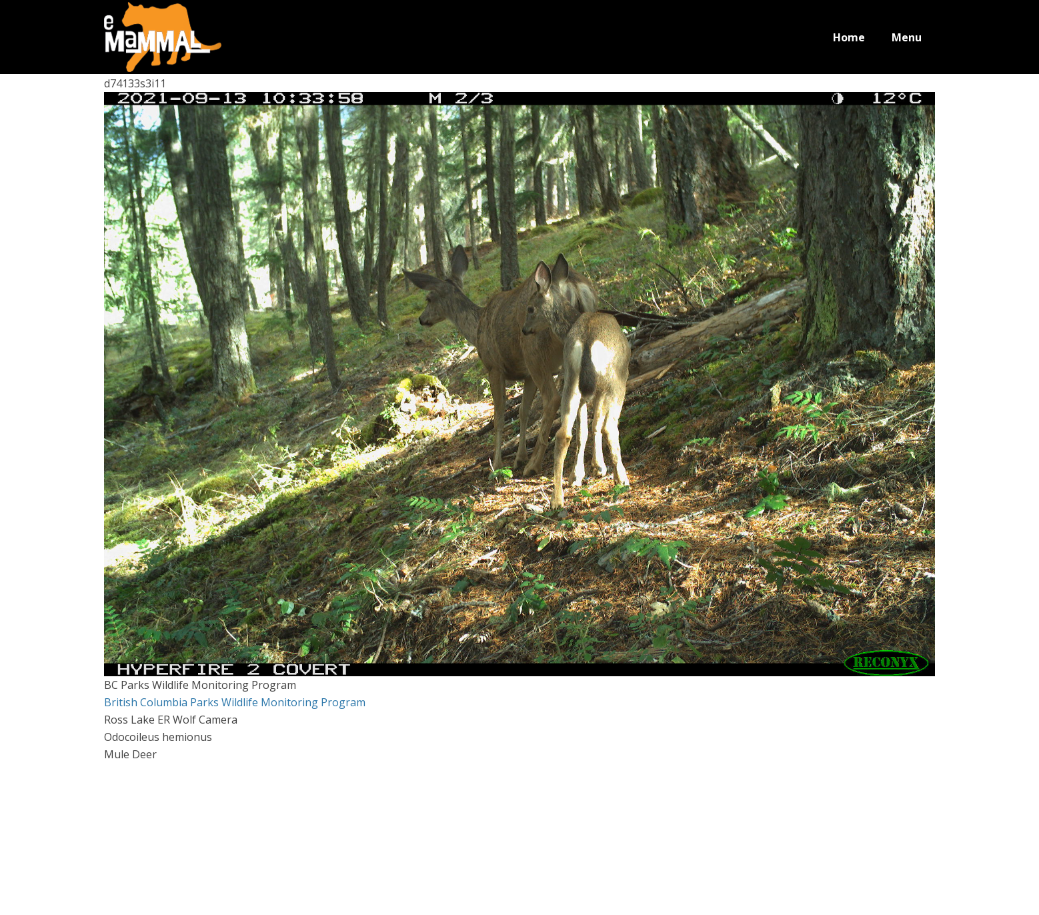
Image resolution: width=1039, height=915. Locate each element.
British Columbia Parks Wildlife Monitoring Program (234, 702)
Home (849, 37)
